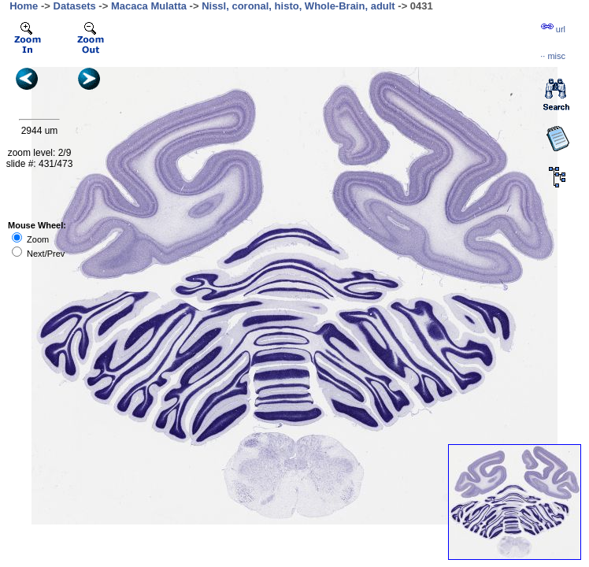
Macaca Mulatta (149, 6)
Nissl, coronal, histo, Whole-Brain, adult (298, 6)
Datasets (75, 6)
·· (552, 56)
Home (23, 6)
